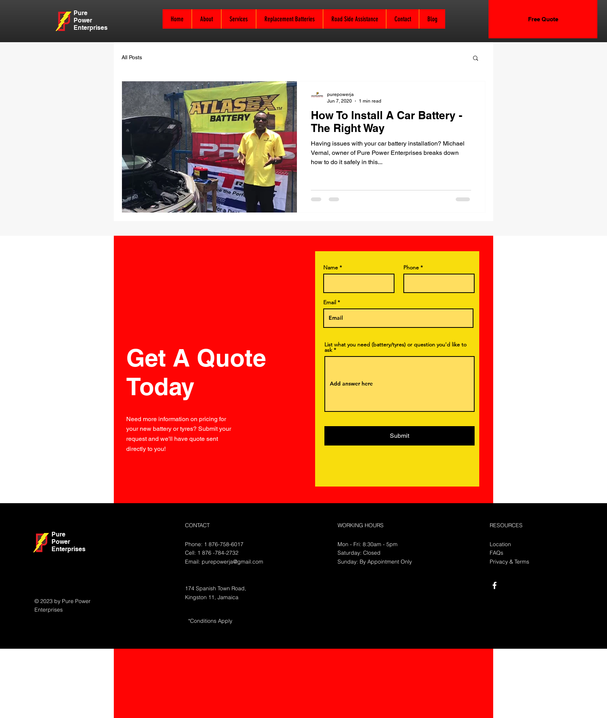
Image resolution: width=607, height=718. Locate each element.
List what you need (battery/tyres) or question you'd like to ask (395, 347)
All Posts (132, 57)
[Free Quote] (543, 19)
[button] (475, 59)
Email (329, 302)
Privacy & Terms (509, 561)
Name (330, 267)
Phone (411, 267)
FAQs (496, 552)
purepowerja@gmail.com (232, 561)
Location (500, 544)
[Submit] (399, 436)
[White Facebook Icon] (494, 585)
